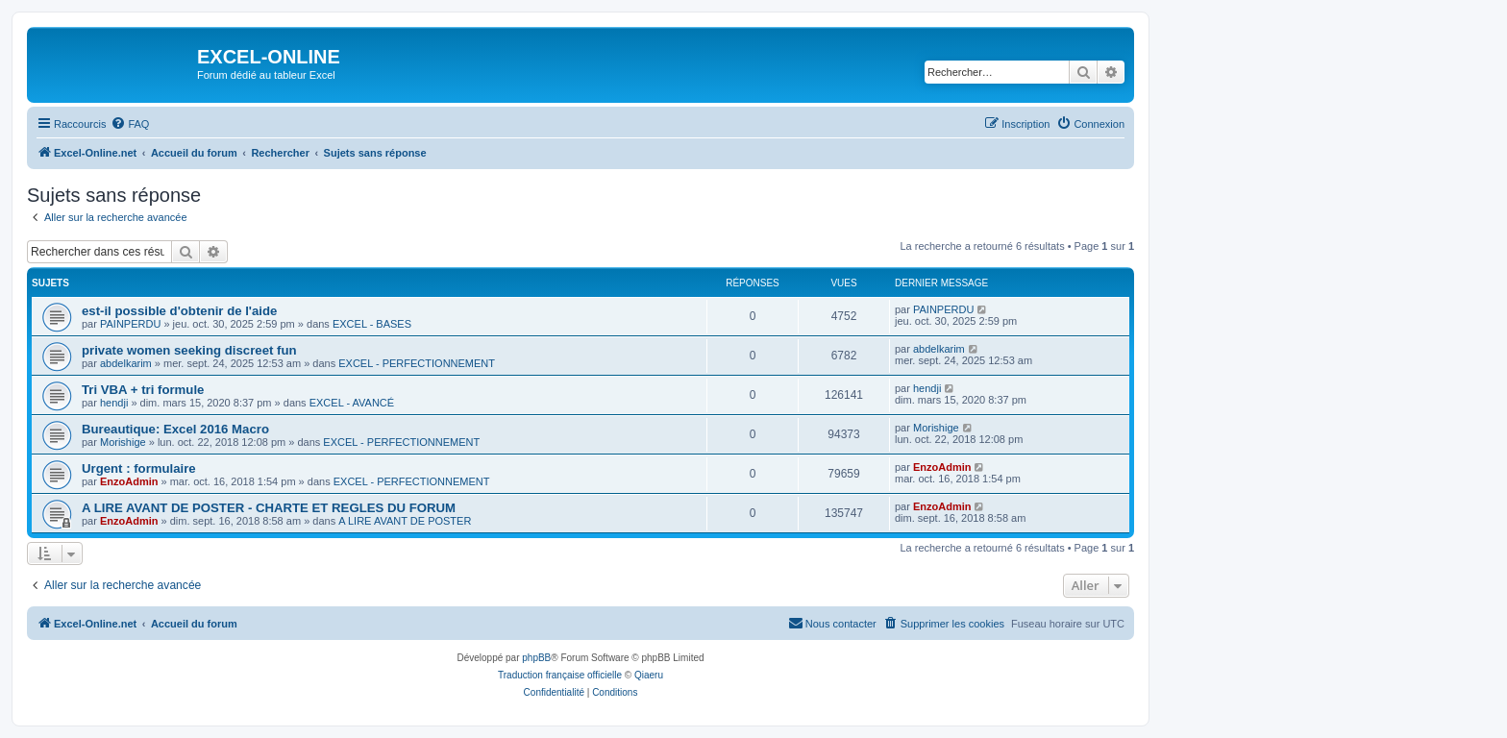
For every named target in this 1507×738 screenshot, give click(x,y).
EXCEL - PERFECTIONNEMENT (416, 363)
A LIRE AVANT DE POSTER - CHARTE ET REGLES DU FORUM (269, 508)
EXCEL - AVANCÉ (351, 402)
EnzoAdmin (129, 481)
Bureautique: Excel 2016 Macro (175, 429)
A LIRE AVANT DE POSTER (404, 521)
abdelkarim (126, 363)
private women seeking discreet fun (189, 350)
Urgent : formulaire (139, 468)
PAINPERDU (130, 324)
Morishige (123, 442)
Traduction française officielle (560, 675)
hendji (114, 402)
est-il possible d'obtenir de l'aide (179, 311)
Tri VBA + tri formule (143, 389)
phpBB (536, 657)
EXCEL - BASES (372, 324)
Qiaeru (648, 675)
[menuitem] (130, 123)
